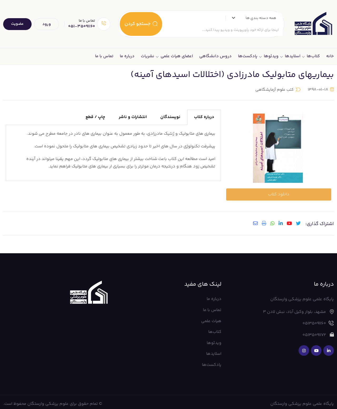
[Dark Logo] (313, 24)
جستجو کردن (141, 24)
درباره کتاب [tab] (204, 115)
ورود (46, 24)
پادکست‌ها (247, 56)
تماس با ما (104, 56)
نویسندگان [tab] (170, 115)
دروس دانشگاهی (215, 56)
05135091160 (314, 320)
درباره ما (127, 56)
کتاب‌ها (313, 56)
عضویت (17, 24)
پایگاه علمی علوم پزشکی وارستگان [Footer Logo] (302, 400)
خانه (330, 56)
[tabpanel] (113, 151)
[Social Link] (328, 347)
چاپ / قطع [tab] (95, 115)
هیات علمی (211, 317)
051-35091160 (81, 26)
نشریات (147, 56)
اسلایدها (292, 56)
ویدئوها (271, 56)
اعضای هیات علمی (177, 56)
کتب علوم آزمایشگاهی (274, 88)
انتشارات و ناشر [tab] (133, 115)
